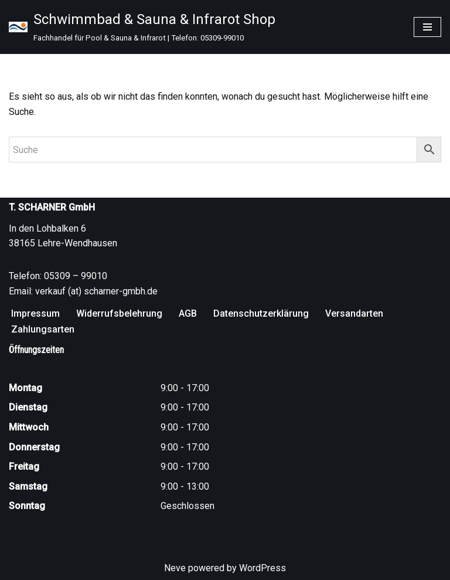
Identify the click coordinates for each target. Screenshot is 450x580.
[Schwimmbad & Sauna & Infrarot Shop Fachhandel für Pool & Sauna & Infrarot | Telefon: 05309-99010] (142, 27)
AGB (188, 313)
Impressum (35, 313)
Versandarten (354, 313)
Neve (175, 568)
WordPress (262, 568)
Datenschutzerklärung (261, 313)
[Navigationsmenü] (427, 27)
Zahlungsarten (42, 329)
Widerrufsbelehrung (119, 313)
